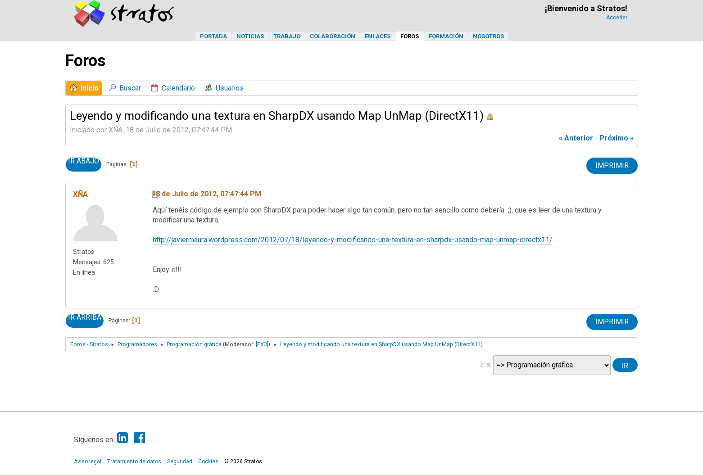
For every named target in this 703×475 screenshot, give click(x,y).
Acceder (616, 17)
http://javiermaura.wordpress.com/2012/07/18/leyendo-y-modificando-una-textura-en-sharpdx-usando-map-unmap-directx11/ (353, 239)
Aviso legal (87, 461)
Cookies (208, 461)
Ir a (485, 364)
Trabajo (286, 36)
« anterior (576, 138)
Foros (409, 36)
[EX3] (262, 344)
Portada (213, 36)
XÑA (80, 194)
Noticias (250, 36)
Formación (446, 36)
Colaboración (332, 36)
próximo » (616, 138)
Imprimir (612, 165)
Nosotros (488, 36)
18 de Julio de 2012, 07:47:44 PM (206, 194)
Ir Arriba (84, 317)
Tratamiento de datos (134, 461)
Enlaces (377, 36)
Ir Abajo (83, 161)
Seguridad (179, 461)
